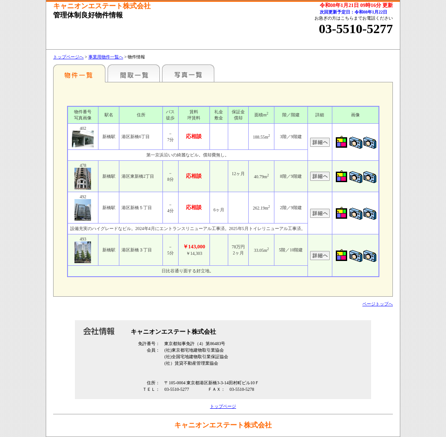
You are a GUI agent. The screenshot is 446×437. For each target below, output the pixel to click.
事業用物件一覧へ (105, 56)
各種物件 (79, 73)
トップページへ (68, 56)
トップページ (223, 406)
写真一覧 (188, 73)
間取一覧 (134, 73)
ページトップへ (377, 303)
